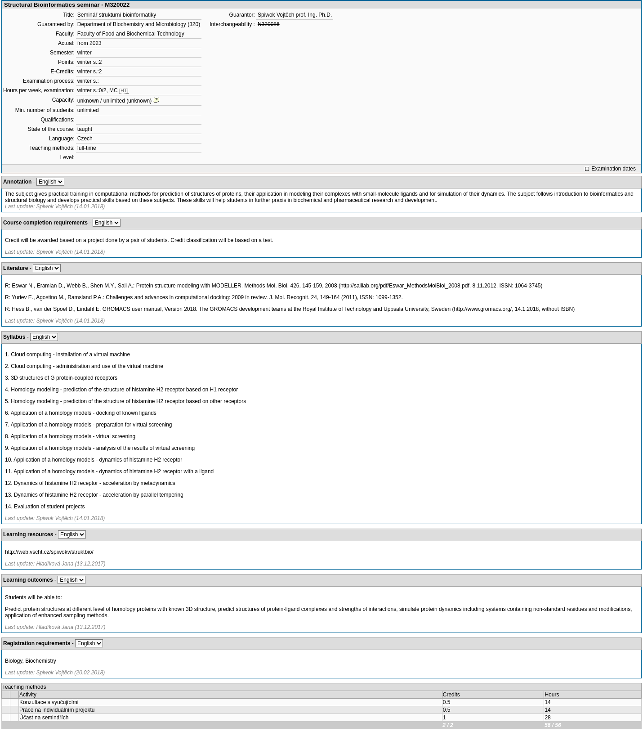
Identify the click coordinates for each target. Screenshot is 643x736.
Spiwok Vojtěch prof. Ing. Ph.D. (295, 15)
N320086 (269, 24)
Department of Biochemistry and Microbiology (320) (138, 24)
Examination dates (613, 169)
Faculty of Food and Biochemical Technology (130, 34)
